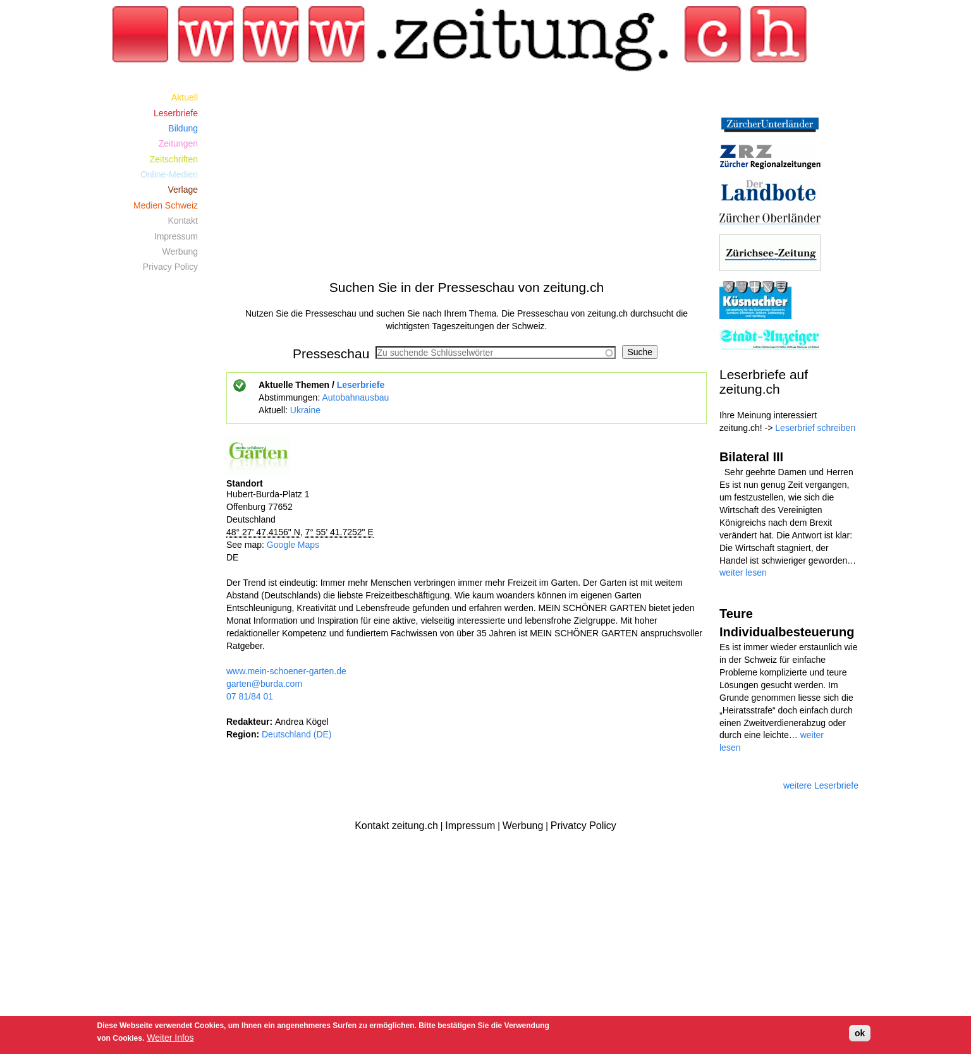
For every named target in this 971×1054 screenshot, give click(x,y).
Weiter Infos (170, 1038)
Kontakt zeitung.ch (396, 825)
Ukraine (305, 410)
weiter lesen (743, 572)
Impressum (176, 236)
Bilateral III (751, 457)
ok (860, 1033)
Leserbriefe (360, 385)
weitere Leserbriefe (820, 785)
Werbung (180, 251)
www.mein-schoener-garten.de (286, 671)
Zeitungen (178, 143)
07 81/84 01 (249, 696)
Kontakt (183, 220)
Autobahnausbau (355, 397)
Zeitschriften (174, 159)
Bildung (183, 128)
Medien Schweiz (165, 205)
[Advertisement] (466, 178)
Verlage (183, 190)
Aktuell (184, 97)
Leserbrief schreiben (815, 428)
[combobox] (496, 352)
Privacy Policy (170, 267)
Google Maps (293, 545)
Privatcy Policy (583, 825)
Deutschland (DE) (297, 734)
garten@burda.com (264, 684)
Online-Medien (169, 174)
